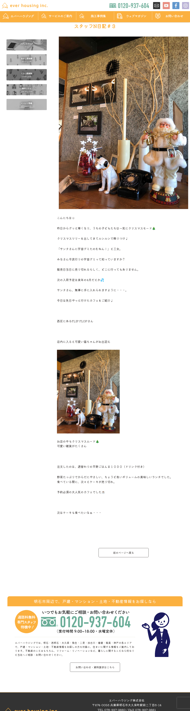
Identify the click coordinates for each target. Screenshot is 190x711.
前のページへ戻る (123, 553)
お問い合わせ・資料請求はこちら (95, 667)
